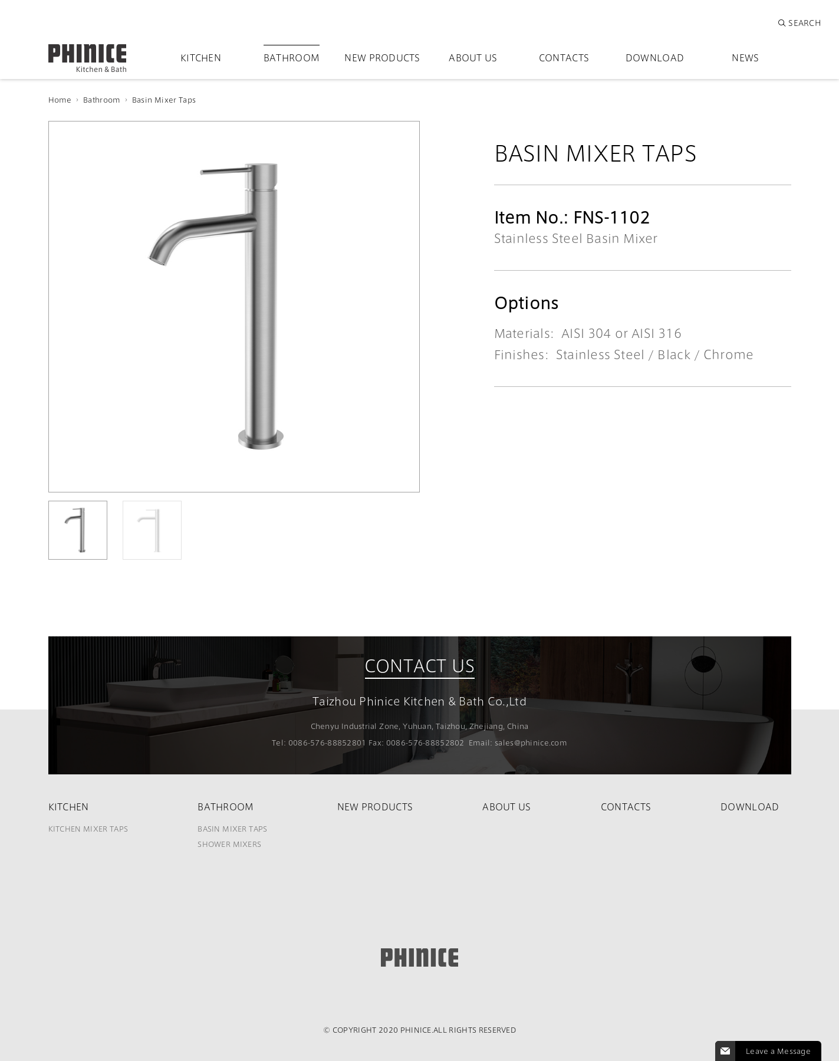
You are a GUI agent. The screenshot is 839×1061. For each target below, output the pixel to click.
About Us (473, 57)
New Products (382, 57)
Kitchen (200, 57)
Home (60, 99)
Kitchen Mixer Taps (88, 828)
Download (655, 57)
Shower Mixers (229, 844)
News (745, 57)
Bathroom (292, 57)
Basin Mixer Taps (164, 99)
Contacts (564, 57)
